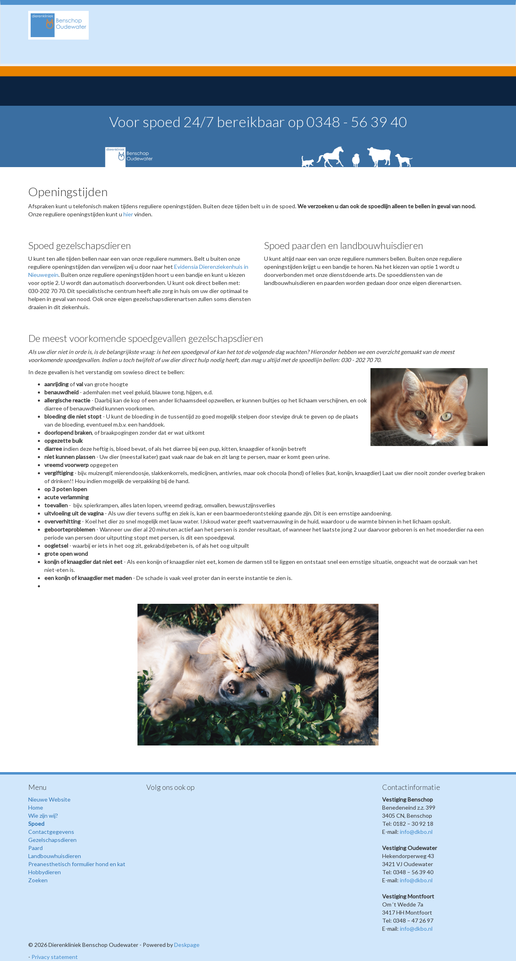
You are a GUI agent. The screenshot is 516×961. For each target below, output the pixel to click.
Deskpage (187, 944)
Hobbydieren (44, 872)
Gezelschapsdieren (52, 839)
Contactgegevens (51, 831)
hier (128, 214)
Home (35, 807)
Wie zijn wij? (43, 815)
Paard (35, 847)
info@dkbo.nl (416, 831)
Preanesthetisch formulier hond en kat (76, 864)
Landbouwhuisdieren (54, 855)
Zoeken (38, 880)
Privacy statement (54, 956)
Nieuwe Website (49, 799)
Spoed (36, 823)
